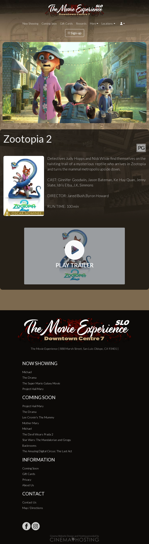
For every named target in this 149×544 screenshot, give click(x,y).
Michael (27, 372)
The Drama (29, 377)
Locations (107, 23)
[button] (122, 23)
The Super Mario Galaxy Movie (41, 383)
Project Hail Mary (33, 389)
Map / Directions (32, 508)
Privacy (26, 479)
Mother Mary (30, 423)
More (93, 23)
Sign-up (74, 33)
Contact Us (29, 502)
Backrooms (29, 445)
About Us (28, 485)
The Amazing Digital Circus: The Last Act (47, 451)
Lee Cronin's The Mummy (38, 417)
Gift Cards (66, 23)
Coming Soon (49, 23)
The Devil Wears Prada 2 (37, 434)
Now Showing (30, 23)
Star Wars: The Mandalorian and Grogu (46, 440)
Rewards (81, 23)
